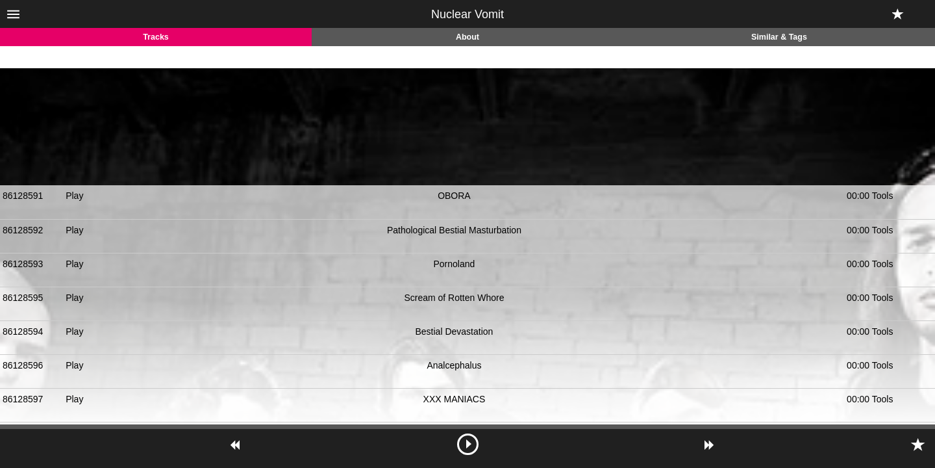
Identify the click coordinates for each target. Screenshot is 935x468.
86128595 (23, 297)
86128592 (23, 230)
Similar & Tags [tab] (779, 37)
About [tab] (467, 37)
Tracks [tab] (156, 37)
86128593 (23, 264)
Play (74, 195)
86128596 (23, 365)
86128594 (23, 331)
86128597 (23, 399)
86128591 (23, 195)
